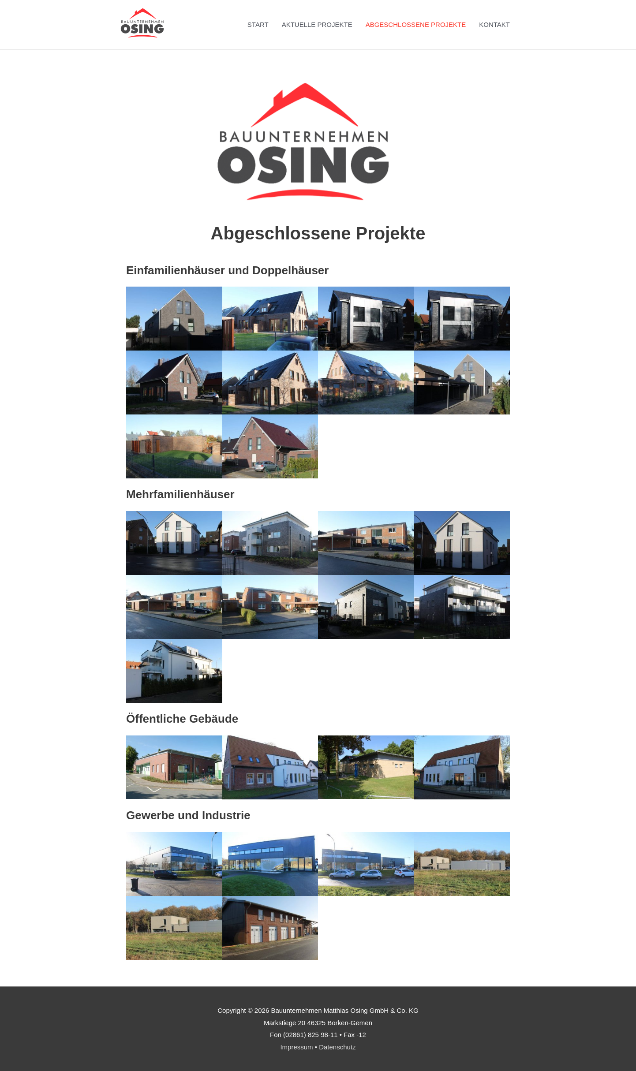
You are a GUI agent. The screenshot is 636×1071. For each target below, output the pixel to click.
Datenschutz (337, 1047)
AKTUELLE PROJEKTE (317, 24)
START (258, 24)
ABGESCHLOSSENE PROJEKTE (416, 24)
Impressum (296, 1047)
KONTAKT (494, 24)
